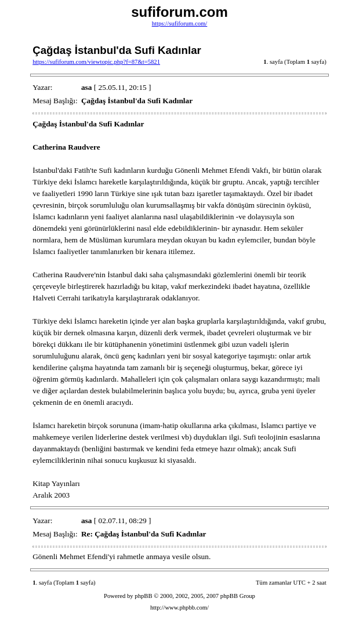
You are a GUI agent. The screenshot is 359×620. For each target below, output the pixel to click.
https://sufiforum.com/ (180, 23)
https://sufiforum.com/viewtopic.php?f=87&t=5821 (96, 62)
